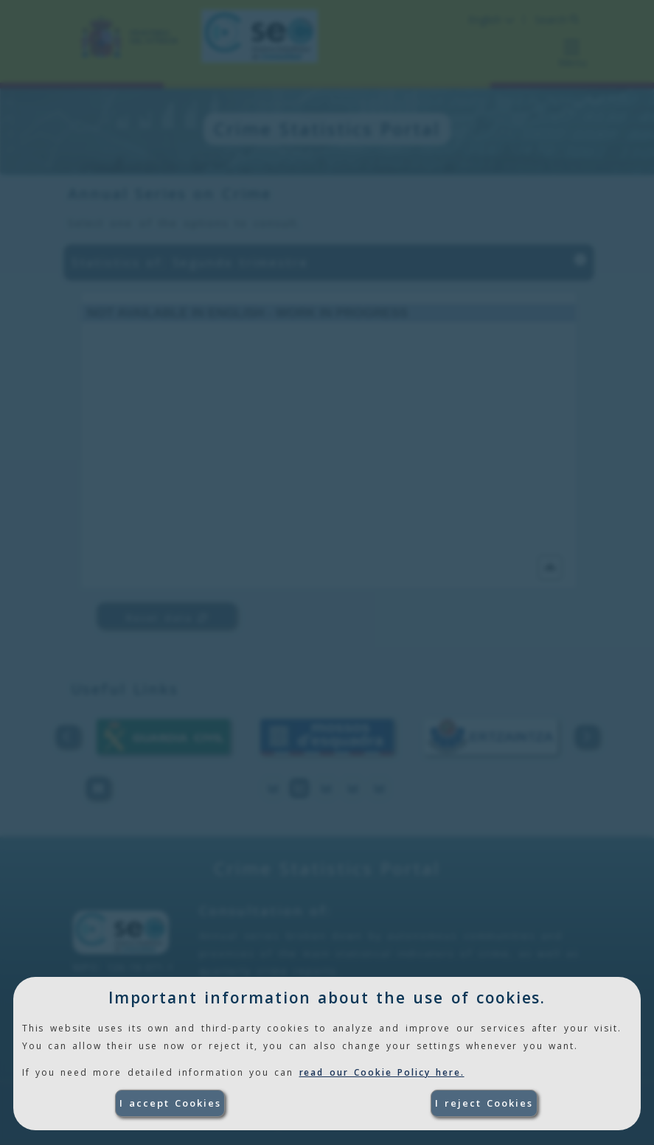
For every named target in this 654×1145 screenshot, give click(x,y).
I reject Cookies (484, 1103)
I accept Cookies (170, 1103)
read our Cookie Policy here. (382, 1072)
